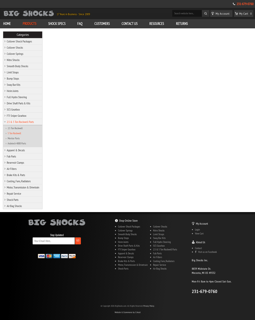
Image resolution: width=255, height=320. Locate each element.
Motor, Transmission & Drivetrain (23, 187)
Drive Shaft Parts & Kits (18, 103)
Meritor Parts (14, 138)
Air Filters (12, 169)
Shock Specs (56, 23)
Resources (156, 23)
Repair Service (14, 193)
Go (77, 240)
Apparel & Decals (16, 150)
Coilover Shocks (15, 47)
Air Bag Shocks (14, 206)
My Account (202, 223)
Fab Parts (11, 156)
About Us (200, 242)
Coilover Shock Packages (19, 41)
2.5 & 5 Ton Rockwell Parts (20, 122)
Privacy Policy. (148, 305)
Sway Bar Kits (13, 85)
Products (29, 23)
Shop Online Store (128, 220)
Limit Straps (13, 72)
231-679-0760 (245, 4)
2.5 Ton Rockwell (15, 128)
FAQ (79, 23)
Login (197, 229)
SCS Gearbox (13, 109)
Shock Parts (12, 200)
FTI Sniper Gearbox (16, 115)
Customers (102, 23)
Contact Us (130, 23)
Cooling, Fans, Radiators (19, 181)
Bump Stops (13, 78)
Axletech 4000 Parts (17, 143)
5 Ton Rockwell (14, 133)
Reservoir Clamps (15, 162)
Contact (198, 248)
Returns (182, 23)
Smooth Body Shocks (17, 66)
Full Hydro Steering (17, 97)
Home (7, 23)
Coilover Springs (15, 54)
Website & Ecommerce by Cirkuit (128, 312)
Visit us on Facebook (206, 252)
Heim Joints (12, 91)
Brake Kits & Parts (16, 175)
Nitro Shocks (13, 60)
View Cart (199, 233)
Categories (23, 35)
